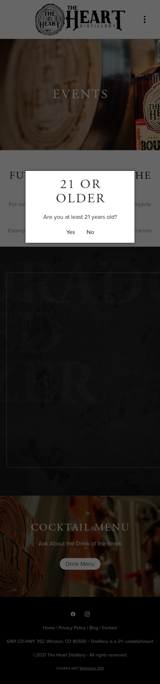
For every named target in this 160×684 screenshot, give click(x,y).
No (90, 232)
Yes (70, 232)
